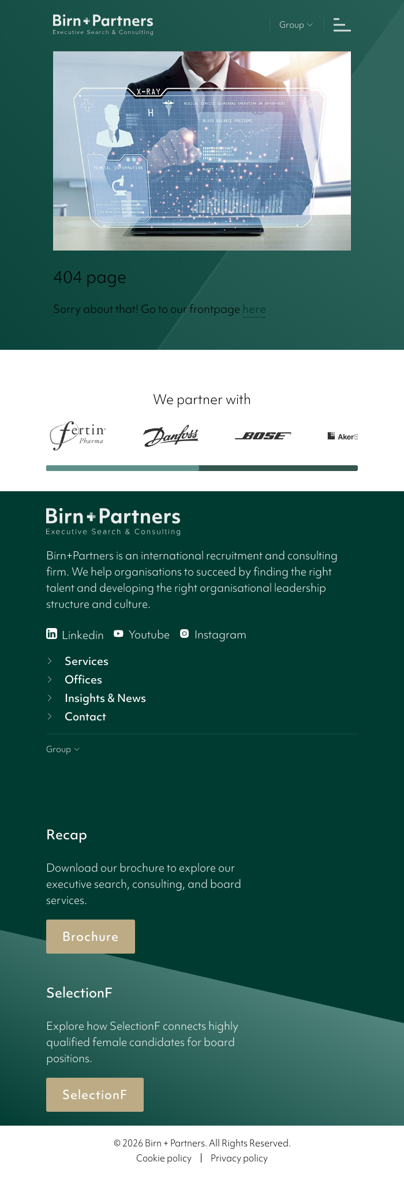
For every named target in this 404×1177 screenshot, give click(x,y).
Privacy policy (239, 1158)
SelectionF (95, 1094)
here (254, 308)
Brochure (90, 936)
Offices (73, 679)
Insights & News (95, 697)
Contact (75, 716)
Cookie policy (164, 1158)
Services (76, 660)
